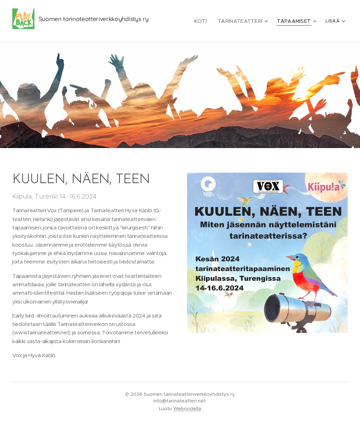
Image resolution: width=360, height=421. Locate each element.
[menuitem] (208, 21)
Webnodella (187, 409)
